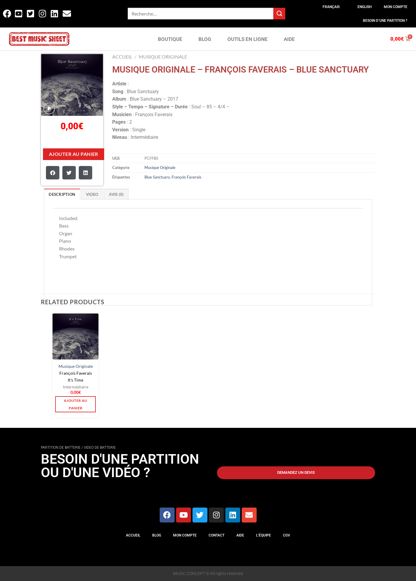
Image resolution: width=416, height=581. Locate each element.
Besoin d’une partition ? (385, 21)
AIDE (289, 39)
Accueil (122, 56)
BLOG (204, 39)
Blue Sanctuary (157, 177)
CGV (286, 535)
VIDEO (92, 194)
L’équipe (263, 535)
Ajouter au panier (73, 154)
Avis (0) (116, 194)
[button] (52, 172)
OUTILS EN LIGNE (247, 39)
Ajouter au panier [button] (75, 404)
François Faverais (186, 177)
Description (62, 194)
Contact (216, 535)
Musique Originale (163, 56)
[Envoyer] (279, 13)
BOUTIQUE (170, 39)
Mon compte (395, 7)
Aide (240, 535)
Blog (156, 535)
